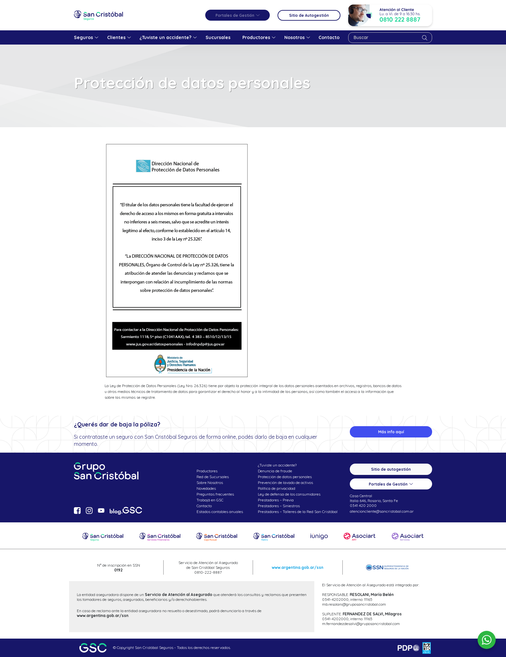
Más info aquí (391, 431)
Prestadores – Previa (276, 500)
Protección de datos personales (285, 476)
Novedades (206, 488)
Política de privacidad (276, 488)
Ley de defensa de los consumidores (289, 494)
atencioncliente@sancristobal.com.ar (382, 511)
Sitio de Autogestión (309, 15)
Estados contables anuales (220, 511)
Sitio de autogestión (391, 469)
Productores (207, 470)
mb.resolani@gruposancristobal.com (354, 604)
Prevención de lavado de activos (285, 482)
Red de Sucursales (213, 476)
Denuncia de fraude (275, 470)
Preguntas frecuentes (215, 494)
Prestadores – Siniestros (279, 505)
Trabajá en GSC (210, 500)
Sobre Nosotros (210, 482)
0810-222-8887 (208, 572)
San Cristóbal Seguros (98, 15)
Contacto (204, 505)
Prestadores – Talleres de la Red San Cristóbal (298, 511)
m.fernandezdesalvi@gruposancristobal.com (361, 623)
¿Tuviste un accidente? (277, 465)
